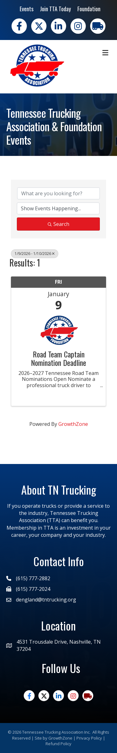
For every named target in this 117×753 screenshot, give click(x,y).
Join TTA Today (55, 9)
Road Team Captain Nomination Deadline (58, 358)
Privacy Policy (89, 738)
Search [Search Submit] (58, 224)
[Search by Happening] (58, 208)
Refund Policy (58, 743)
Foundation (88, 9)
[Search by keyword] (58, 193)
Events (26, 9)
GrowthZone (73, 424)
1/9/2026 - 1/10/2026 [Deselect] (35, 253)
